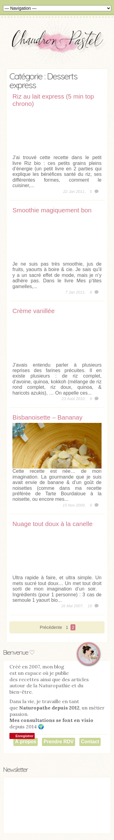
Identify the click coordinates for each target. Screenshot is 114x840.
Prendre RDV (58, 741)
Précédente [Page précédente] (51, 627)
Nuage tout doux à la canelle (52, 523)
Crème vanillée (33, 310)
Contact (90, 741)
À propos (25, 741)
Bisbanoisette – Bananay (47, 417)
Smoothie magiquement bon (52, 210)
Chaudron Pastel (57, 44)
